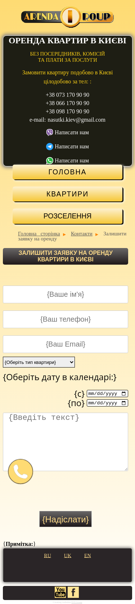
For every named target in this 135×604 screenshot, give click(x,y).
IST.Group (77, 602)
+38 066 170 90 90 (67, 103)
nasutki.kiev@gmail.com (76, 120)
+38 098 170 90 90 (67, 111)
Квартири (67, 194)
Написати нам (72, 132)
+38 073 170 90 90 (67, 95)
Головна (68, 172)
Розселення (68, 216)
